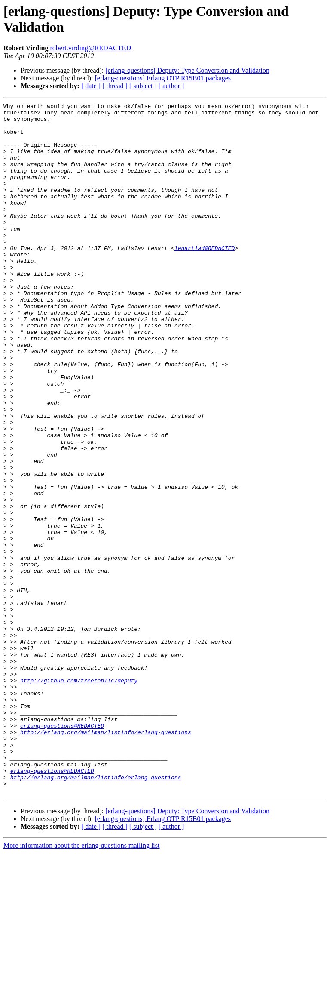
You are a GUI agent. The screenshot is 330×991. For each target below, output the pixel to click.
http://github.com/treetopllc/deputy (79, 796)
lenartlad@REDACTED (204, 277)
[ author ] (171, 86)
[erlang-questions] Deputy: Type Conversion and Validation (187, 70)
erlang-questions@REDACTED (62, 851)
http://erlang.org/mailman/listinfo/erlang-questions (105, 858)
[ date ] (91, 86)
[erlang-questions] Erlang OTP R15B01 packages (163, 78)
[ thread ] (115, 86)
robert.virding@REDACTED (90, 48)
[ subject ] (143, 86)
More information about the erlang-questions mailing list (81, 983)
